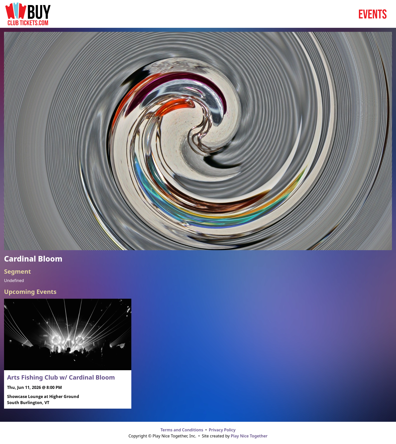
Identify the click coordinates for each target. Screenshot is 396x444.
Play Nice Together (249, 436)
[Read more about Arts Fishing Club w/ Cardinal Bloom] (67, 354)
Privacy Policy (222, 430)
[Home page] (28, 14)
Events (372, 14)
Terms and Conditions (181, 430)
